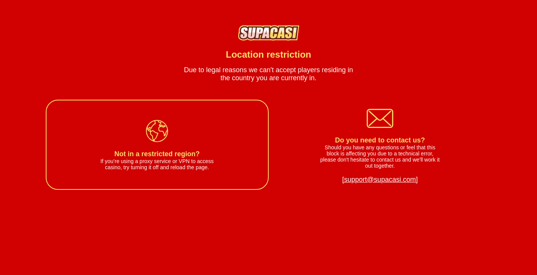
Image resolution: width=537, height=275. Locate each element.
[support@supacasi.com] (380, 179)
